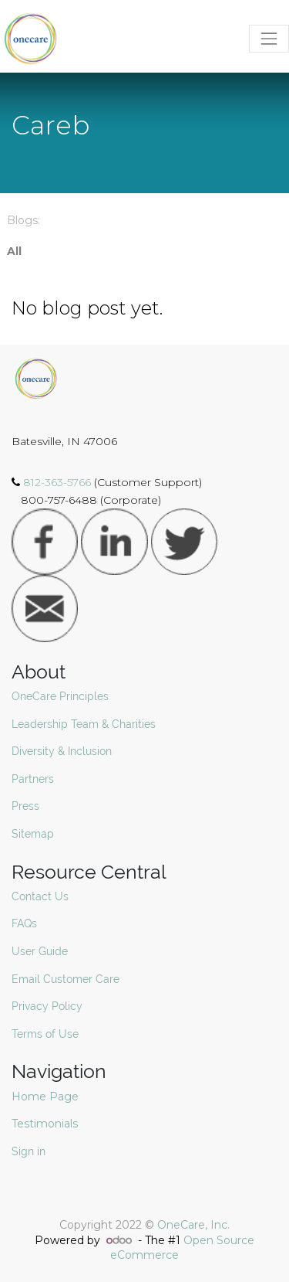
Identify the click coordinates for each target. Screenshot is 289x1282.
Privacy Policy (47, 1006)
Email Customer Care (65, 979)
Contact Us (40, 896)
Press (25, 806)
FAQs (24, 923)
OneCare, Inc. (193, 1225)
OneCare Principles (60, 696)
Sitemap (33, 834)
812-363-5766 (58, 482)
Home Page (47, 1096)
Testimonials (46, 1124)
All (14, 251)
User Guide (40, 951)
